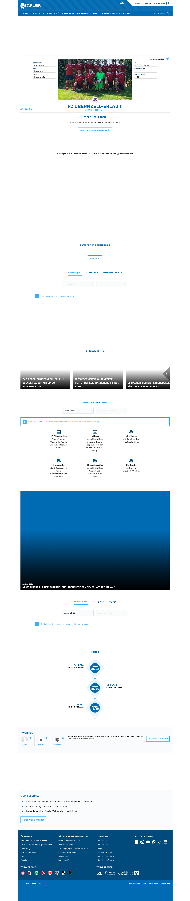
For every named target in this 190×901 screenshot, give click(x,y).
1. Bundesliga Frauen (105, 856)
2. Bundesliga (102, 844)
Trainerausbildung (65, 844)
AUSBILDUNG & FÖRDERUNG (105, 13)
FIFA (41, 884)
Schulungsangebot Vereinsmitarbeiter (74, 848)
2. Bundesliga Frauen (105, 860)
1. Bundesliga (102, 840)
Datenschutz (153, 884)
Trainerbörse (63, 856)
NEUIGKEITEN (53, 13)
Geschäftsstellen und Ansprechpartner (36, 844)
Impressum (165, 884)
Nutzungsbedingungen (137, 884)
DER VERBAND (126, 13)
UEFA (34, 884)
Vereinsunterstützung (29, 852)
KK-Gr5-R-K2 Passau (142, 65)
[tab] (75, 273)
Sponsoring (25, 848)
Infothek (148, 3)
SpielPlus (138, 3)
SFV (21, 884)
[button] (22, 110)
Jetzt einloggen (159, 3)
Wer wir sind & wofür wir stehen (33, 840)
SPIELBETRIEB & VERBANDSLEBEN (76, 13)
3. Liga (99, 848)
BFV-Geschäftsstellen (67, 852)
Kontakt (23, 860)
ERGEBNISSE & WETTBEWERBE (32, 13)
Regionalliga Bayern (104, 852)
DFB (27, 884)
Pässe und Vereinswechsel (69, 840)
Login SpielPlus (64, 860)
